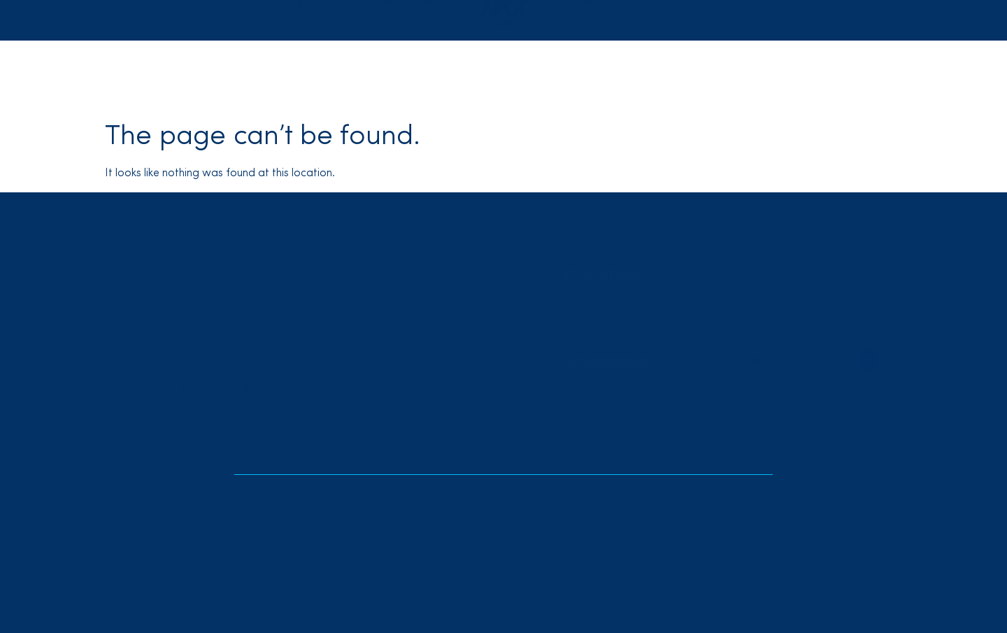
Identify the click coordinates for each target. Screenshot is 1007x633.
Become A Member (607, 408)
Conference (593, 74)
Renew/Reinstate (702, 18)
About (383, 276)
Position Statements (403, 291)
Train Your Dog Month (611, 305)
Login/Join (792, 18)
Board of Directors (402, 319)
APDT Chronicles (605, 393)
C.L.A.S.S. (584, 319)
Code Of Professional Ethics (422, 305)
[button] (254, 74)
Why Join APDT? (597, 380)
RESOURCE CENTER (422, 381)
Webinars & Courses (608, 334)
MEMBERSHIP (419, 74)
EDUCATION (331, 74)
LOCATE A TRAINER (794, 274)
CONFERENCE (403, 350)
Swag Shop (667, 74)
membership (606, 364)
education (601, 276)
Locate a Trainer (598, 18)
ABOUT (254, 74)
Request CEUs (594, 291)
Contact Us (738, 74)
